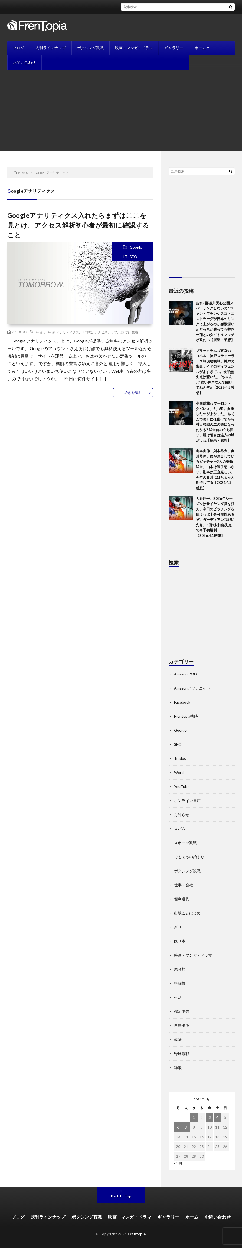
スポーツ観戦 (185, 842)
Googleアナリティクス (63, 332)
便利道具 (181, 899)
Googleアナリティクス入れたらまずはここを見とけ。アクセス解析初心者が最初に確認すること (78, 225)
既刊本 (179, 941)
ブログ (18, 47)
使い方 (124, 332)
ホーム (200, 47)
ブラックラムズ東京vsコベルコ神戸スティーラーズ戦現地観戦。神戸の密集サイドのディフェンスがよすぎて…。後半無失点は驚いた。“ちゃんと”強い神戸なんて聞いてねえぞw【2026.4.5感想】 (215, 371)
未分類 (179, 969)
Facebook (182, 702)
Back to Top (121, 1196)
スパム (179, 828)
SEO (133, 256)
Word (179, 772)
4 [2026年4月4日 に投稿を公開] (217, 1117)
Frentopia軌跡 (186, 716)
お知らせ (181, 814)
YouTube (181, 786)
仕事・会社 (183, 885)
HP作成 (86, 332)
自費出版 (181, 1025)
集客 (135, 332)
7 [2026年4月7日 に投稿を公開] (186, 1127)
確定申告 (181, 1011)
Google (136, 247)
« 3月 (178, 1163)
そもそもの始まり (189, 856)
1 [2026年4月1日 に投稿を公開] (194, 1117)
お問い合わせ (24, 62)
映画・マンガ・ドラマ (134, 47)
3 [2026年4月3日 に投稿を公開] (209, 1117)
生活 (178, 997)
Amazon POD (185, 674)
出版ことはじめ (187, 913)
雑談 (178, 1067)
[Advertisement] (121, 110)
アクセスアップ (105, 332)
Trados (180, 758)
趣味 (178, 1039)
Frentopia (137, 1234)
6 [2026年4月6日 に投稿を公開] (178, 1127)
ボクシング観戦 (90, 47)
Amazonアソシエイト (192, 688)
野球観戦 (181, 1053)
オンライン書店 (187, 800)
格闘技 (179, 983)
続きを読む (133, 392)
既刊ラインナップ (50, 47)
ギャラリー (173, 47)
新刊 (178, 927)
